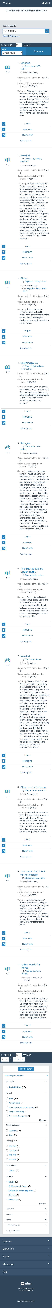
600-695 (13, 1146)
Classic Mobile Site (26, 1301)
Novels (11, 1182)
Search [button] (26, 1256)
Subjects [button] (9, 1176)
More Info (17, 129)
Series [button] (8, 1220)
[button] (38, 51)
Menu (7, 3)
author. (35, 281)
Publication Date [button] (12, 1225)
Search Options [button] (11, 36)
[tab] (38, 51)
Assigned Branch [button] (13, 1231)
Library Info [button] (26, 1249)
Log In (47, 3)
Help (5, 1272)
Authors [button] (9, 1214)
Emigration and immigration (21, 1191)
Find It (16, 124)
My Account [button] (26, 1264)
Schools (12, 1195)
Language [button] (10, 1209)
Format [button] (9, 1093)
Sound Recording (16, 1112)
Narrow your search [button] (14, 1075)
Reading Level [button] (11, 1141)
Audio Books (14, 1103)
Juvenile (13, 1131)
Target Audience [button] (12, 1125)
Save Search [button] (26, 1068)
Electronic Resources (18, 1116)
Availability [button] (10, 1082)
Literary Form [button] (11, 1165)
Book (11, 1098)
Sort (4, 49)
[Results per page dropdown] (19, 45)
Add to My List (25, 141)
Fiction (12, 1171)
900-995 (13, 1159)
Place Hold (17, 135)
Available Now (15, 1087)
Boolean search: (9, 26)
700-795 (13, 1151)
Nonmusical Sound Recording (22, 1107)
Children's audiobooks (18, 1186)
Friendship (13, 1200)
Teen (11, 1135)
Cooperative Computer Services (26, 10)
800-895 (13, 1155)
